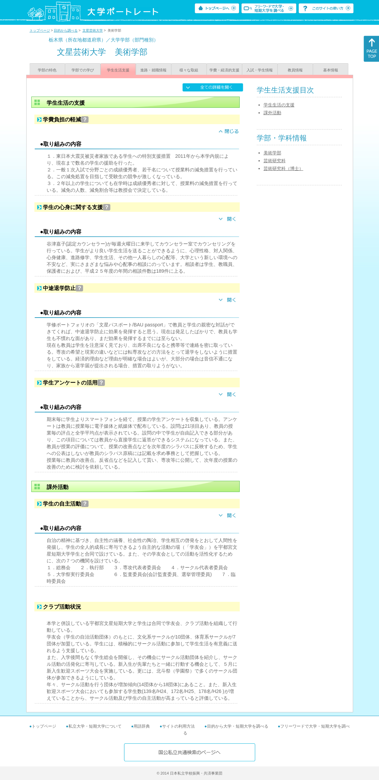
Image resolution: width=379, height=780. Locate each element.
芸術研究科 (275, 160)
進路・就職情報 (153, 70)
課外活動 (272, 112)
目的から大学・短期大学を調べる (237, 726)
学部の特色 (47, 70)
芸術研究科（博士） (283, 168)
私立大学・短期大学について (95, 726)
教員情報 (295, 70)
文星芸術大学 (92, 30)
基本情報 (330, 70)
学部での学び (83, 70)
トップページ (40, 30)
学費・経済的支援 (224, 70)
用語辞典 (141, 726)
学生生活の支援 (279, 104)
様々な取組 (188, 70)
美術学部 (272, 152)
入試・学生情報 (260, 70)
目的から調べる (66, 30)
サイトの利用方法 (178, 726)
